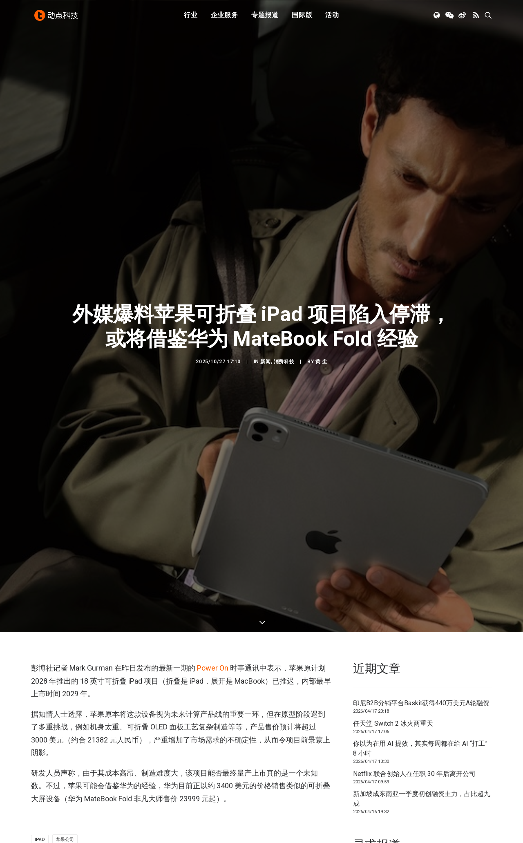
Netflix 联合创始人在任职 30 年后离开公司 (414, 743)
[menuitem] (190, 17)
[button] (437, 17)
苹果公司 (65, 809)
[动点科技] (57, 17)
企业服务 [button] (224, 17)
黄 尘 (321, 346)
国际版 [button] (302, 17)
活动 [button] (332, 17)
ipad (40, 809)
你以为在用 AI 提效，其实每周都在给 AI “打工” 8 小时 (420, 717)
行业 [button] (191, 17)
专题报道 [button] (265, 17)
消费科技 (284, 346)
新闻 (265, 346)
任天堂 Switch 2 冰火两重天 (393, 692)
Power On (211, 637)
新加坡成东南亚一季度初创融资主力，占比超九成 (421, 767)
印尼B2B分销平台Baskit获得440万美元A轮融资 (421, 672)
